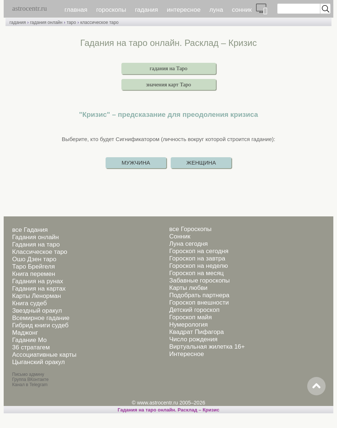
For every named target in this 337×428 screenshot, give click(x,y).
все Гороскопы (190, 229)
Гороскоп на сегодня (198, 251)
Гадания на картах (38, 288)
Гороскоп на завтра (197, 258)
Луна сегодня (188, 243)
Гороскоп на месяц (196, 273)
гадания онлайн (46, 22)
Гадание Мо (29, 340)
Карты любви (188, 287)
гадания (146, 9)
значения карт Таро (168, 84)
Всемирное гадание (41, 317)
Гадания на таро (36, 244)
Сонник (179, 236)
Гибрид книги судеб (40, 325)
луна (216, 9)
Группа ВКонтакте (30, 379)
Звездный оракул (37, 310)
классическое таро (99, 22)
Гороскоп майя (190, 317)
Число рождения (193, 339)
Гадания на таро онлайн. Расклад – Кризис (168, 410)
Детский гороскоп (194, 309)
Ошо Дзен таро (34, 259)
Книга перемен (33, 273)
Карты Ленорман (36, 295)
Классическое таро (39, 251)
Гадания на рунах (37, 281)
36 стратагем (31, 347)
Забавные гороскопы (199, 280)
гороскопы (111, 9)
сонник (242, 9)
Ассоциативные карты (44, 354)
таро (71, 22)
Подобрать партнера (199, 295)
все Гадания (30, 229)
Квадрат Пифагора (196, 331)
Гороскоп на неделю (198, 265)
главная (75, 9)
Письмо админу (28, 374)
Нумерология (188, 324)
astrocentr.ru (29, 8)
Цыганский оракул (38, 362)
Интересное (186, 353)
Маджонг (25, 332)
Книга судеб (29, 303)
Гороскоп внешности (199, 302)
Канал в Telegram (29, 384)
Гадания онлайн (35, 237)
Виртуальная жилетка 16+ (207, 346)
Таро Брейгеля (33, 266)
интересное (184, 9)
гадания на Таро (169, 68)
